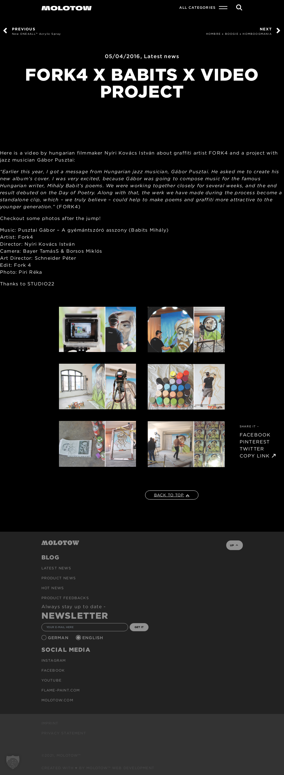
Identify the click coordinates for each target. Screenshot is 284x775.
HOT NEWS (52, 588)
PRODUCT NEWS (58, 578)
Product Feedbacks (65, 598)
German (59, 637)
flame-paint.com (60, 690)
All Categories (197, 7)
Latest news (161, 56)
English (93, 637)
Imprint (49, 723)
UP (234, 545)
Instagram (53, 660)
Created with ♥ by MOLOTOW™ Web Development (98, 768)
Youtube (51, 680)
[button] (13, 762)
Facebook (53, 670)
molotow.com (57, 700)
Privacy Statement (63, 733)
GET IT (139, 627)
